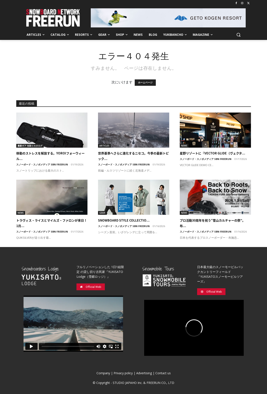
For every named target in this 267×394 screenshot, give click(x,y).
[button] (238, 34)
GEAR (102, 212)
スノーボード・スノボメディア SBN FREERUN (42, 164)
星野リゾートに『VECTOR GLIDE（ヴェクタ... (212, 153)
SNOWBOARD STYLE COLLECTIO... (124, 220)
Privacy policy (123, 373)
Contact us (163, 373)
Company (103, 373)
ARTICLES (104, 145)
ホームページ (145, 82)
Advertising (144, 373)
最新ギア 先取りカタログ (30, 145)
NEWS (184, 145)
